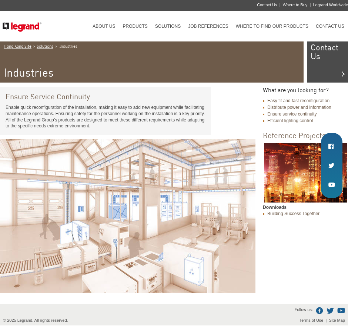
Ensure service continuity (292, 114)
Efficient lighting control (290, 120)
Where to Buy (295, 5)
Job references (208, 26)
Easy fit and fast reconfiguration (298, 100)
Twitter (330, 310)
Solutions (168, 26)
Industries (67, 46)
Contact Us (267, 5)
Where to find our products (272, 26)
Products (135, 26)
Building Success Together (293, 213)
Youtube (341, 310)
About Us (104, 26)
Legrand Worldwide (330, 5)
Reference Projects (294, 135)
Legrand (22, 26)
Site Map (337, 320)
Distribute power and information (299, 107)
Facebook (320, 310)
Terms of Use (312, 320)
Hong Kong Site (17, 46)
